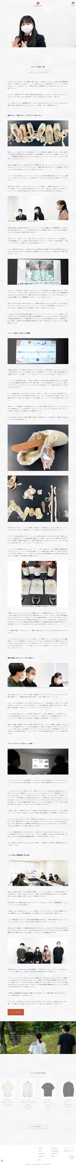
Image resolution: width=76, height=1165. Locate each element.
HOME (40, 1148)
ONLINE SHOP (55, 1151)
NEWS (53, 1156)
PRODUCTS (42, 1156)
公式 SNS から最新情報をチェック (38, 1129)
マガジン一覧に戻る (16, 1012)
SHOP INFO (54, 1153)
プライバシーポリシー (69, 1148)
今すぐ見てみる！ (16, 1042)
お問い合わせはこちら (69, 1151)
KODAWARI (42, 1153)
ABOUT (41, 1151)
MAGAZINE (54, 1148)
